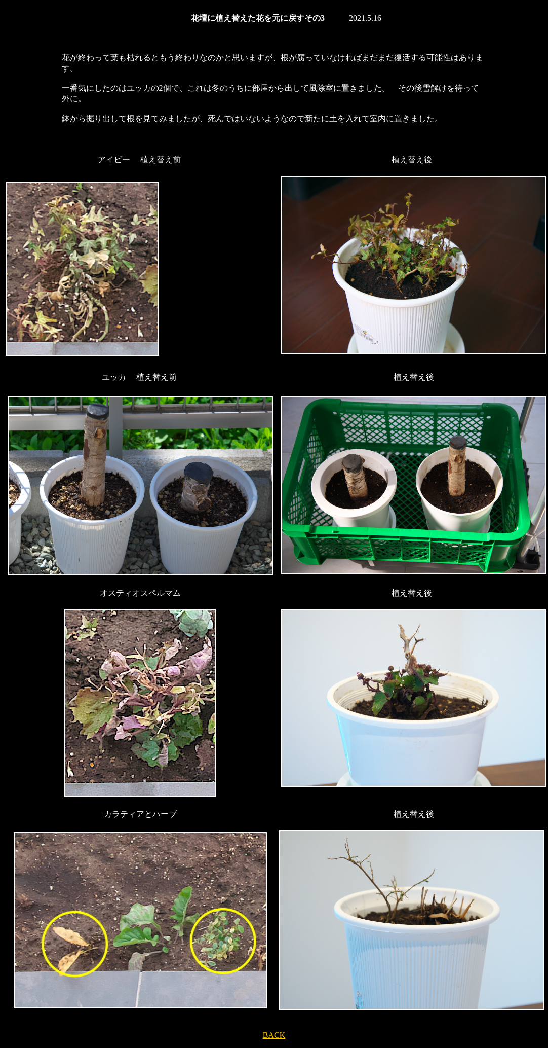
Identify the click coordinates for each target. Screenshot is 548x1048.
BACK (274, 1035)
